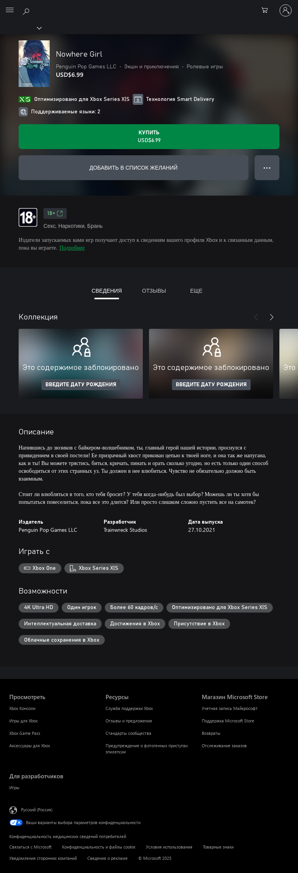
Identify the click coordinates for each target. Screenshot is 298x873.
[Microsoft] (148, 5)
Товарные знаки (218, 846)
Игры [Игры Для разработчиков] (14, 787)
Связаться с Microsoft (30, 846)
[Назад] (256, 317)
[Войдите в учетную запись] (285, 10)
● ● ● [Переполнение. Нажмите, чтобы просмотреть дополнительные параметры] (267, 167)
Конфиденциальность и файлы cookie (98, 846)
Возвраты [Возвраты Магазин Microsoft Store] (211, 733)
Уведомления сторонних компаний (43, 858)
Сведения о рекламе (107, 858)
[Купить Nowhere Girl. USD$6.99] (149, 136)
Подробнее (72, 247)
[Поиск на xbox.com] (27, 10)
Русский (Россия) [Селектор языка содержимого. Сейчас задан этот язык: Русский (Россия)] (36, 809)
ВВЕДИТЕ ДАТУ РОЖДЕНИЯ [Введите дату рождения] (80, 384)
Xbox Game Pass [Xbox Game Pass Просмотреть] (24, 733)
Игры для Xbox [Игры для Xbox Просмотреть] (23, 720)
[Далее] (271, 317)
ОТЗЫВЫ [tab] (154, 290)
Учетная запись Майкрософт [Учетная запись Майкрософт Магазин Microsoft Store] (230, 708)
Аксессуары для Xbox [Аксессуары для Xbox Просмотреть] (29, 745)
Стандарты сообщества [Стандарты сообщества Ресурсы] (128, 733)
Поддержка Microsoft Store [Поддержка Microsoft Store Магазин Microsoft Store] (228, 720)
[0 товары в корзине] (267, 10)
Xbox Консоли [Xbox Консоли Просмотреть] (22, 708)
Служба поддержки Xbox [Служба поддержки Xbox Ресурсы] (129, 708)
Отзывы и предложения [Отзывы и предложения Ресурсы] (129, 720)
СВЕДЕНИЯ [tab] (107, 290)
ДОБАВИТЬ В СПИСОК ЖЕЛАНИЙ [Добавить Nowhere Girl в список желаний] (133, 167)
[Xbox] (20, 27)
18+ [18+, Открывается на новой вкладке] (55, 213)
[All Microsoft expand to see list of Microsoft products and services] (9, 10)
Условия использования (169, 846)
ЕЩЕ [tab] (196, 290)
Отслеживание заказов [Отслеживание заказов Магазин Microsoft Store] (224, 745)
